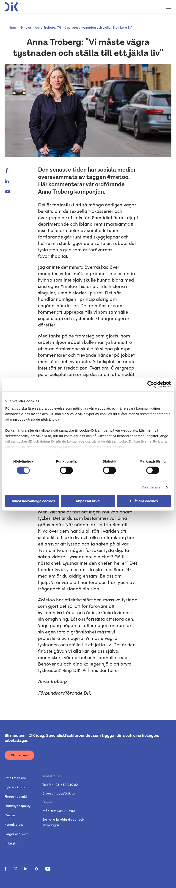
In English (12, 843)
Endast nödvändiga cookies (32, 501)
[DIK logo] (11, 6)
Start (12, 27)
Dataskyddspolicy (17, 805)
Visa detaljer (151, 487)
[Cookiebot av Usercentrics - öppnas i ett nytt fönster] (151, 384)
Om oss (10, 815)
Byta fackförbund (17, 787)
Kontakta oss (14, 824)
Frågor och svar (16, 834)
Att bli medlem (15, 778)
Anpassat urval (88, 501)
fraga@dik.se (64, 793)
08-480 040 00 (66, 784)
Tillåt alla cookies (143, 501)
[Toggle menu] (166, 6)
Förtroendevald (16, 796)
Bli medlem (19, 755)
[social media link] (5, 868)
